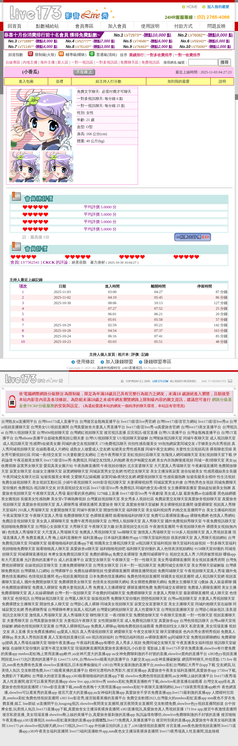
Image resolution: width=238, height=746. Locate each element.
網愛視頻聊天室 (150, 477)
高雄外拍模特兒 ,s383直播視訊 (119, 368)
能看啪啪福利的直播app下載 (71, 543)
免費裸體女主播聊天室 (20, 604)
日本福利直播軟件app (121, 538)
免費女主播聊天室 (183, 582)
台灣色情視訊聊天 (194, 620)
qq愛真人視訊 (68, 632)
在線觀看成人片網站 (52, 449)
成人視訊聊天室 (223, 438)
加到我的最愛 (178, 81)
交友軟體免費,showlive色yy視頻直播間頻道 (188, 703)
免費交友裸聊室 (125, 554)
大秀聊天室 (78, 526)
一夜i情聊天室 (120, 615)
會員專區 (84, 26)
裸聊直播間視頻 (144, 571)
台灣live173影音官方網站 (177, 421)
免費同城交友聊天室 (173, 565)
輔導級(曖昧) (76, 55)
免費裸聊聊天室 (139, 593)
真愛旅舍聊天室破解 (142, 504)
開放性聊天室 (114, 510)
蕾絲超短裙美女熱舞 (214, 488)
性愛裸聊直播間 (117, 571)
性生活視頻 (226, 477)
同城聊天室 (38, 543)
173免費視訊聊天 (113, 444)
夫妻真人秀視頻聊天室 (216, 598)
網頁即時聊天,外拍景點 (201, 659)
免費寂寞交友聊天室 (171, 499)
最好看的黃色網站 (81, 493)
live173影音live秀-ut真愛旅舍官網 (153, 427)
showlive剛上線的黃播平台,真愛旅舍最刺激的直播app (92, 715)
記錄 (145, 354)
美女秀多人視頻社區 (137, 499)
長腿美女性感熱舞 (35, 499)
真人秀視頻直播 (219, 532)
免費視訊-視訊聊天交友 (37, 488)
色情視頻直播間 (41, 576)
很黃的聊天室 (182, 538)
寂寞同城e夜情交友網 (118, 477)
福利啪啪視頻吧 (112, 549)
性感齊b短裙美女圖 (45, 444)
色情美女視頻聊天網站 (111, 582)
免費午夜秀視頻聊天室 (88, 521)
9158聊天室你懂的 (209, 549)
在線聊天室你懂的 (25, 648)
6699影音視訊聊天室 (109, 482)
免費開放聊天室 (146, 615)
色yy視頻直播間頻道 (71, 576)
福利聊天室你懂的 (141, 549)
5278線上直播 (108, 493)
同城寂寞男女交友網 (106, 471)
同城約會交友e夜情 (151, 488)
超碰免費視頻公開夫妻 (66, 438)
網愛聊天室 (123, 632)
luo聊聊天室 (126, 532)
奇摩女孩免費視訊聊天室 (68, 554)
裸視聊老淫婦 (221, 449)
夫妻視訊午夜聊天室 (80, 620)
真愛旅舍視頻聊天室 (204, 499)
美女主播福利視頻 (221, 510)
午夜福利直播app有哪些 (95, 643)
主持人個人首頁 (102, 354)
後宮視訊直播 (115, 432)
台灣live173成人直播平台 (58, 421)
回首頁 (14, 26)
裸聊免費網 (199, 515)
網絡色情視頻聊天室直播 (34, 626)
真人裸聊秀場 (67, 504)
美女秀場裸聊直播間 (174, 560)
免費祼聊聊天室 (76, 515)
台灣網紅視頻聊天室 (86, 432)
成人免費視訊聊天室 (141, 620)
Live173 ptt (15, 726)
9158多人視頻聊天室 (188, 532)
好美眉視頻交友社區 (73, 488)
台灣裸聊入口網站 (35, 571)
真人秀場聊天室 (76, 615)
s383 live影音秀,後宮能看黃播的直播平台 (93, 698)
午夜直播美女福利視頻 (194, 643)
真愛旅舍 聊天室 (111, 504)
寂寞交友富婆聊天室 (150, 604)
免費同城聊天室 (170, 571)
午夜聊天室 (121, 560)
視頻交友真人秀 (182, 554)
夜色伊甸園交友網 (140, 460)
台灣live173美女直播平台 (201, 427)
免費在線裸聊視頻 (88, 571)
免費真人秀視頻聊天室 (97, 532)
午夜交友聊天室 (146, 632)
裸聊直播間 (88, 504)
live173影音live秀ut (213, 421)
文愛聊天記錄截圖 (85, 477)
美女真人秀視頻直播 (30, 637)
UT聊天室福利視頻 (154, 538)
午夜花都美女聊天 (28, 460)
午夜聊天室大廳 (101, 526)
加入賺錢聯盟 (119, 361)
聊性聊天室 (99, 615)
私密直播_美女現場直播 (208, 626)
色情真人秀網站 (222, 515)
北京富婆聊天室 (140, 466)
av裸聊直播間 (156, 637)
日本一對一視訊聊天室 (138, 565)
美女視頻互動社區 (47, 482)
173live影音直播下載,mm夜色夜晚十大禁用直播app (80, 687)
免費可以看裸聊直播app (170, 515)
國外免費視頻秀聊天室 (183, 521)
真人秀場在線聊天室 (30, 643)
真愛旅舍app (168, 620)
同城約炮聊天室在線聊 (213, 604)
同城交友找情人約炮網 (106, 460)
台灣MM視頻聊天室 (53, 432)
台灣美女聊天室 (106, 565)
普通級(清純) (106, 55)
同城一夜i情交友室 (47, 455)
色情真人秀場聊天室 (24, 532)
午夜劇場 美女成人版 (165, 493)
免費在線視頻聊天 (16, 482)
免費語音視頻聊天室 (18, 521)
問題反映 (216, 26)
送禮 (59, 81)
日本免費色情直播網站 (107, 576)
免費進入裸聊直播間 (204, 587)
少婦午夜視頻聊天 (77, 482)
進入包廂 (26, 81)
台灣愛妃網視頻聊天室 (115, 609)
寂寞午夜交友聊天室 (57, 648)
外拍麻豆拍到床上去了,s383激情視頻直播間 (129, 726)
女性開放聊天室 (111, 620)
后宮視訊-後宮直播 (142, 432)
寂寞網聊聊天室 (76, 471)
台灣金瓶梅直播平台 (203, 432)
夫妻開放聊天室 (63, 510)
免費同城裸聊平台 (154, 554)
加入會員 (117, 26)
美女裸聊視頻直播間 (176, 504)
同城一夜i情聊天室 (209, 460)
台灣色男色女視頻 (198, 482)
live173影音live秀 (134, 493)
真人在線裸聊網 (41, 593)
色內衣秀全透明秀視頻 (201, 632)
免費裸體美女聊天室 (75, 582)
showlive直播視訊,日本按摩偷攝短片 (72, 665)
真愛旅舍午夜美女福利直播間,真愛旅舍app (182, 670)
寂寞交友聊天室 (98, 560)
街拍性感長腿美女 (142, 444)
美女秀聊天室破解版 (208, 565)
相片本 (123, 354)
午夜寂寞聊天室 (16, 515)
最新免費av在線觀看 (199, 493)
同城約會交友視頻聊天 (80, 444)
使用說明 (150, 26)
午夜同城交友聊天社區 (21, 477)
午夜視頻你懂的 (113, 466)
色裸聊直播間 (101, 515)
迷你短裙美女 (192, 471)
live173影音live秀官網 (138, 421)
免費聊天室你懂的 (125, 598)
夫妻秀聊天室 (18, 620)
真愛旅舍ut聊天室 (84, 549)
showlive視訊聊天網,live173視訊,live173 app (59, 726)
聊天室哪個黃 (171, 632)
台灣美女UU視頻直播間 (50, 427)
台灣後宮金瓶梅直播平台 (99, 421)
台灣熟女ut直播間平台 (19, 421)
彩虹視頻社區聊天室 (143, 455)
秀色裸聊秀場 (36, 609)
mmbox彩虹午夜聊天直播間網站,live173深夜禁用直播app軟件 (171, 687)
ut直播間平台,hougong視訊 (57, 703)
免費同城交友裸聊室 (170, 587)
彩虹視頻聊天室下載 (215, 455)
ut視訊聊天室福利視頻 (154, 543)
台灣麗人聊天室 (77, 598)
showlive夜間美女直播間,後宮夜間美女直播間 (116, 703)
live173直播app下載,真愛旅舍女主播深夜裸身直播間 (78, 709)
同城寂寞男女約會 (168, 482)
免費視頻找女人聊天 (171, 626)
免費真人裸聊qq (104, 626)
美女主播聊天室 (181, 604)
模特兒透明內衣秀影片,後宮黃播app (118, 670)
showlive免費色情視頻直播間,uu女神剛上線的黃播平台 (169, 676)
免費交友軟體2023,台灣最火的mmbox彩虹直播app (167, 698)
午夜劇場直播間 (204, 466)
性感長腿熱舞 (174, 477)
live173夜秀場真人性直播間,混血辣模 (190, 731)
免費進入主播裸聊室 (109, 587)
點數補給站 (47, 26)
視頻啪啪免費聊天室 (17, 526)
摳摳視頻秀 (100, 598)
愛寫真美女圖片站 (58, 466)
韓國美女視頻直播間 (177, 576)
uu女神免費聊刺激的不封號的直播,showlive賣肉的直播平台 (159, 654)
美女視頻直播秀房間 (208, 560)
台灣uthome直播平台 (31, 438)
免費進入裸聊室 (45, 587)
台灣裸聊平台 (62, 571)
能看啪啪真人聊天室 (52, 549)
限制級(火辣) (45, 55)
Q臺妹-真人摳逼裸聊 (215, 582)
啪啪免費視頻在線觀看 (135, 626)
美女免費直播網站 (41, 632)
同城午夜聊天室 (196, 438)
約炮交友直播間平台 (188, 510)
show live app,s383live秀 (87, 681)
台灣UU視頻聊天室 (20, 432)
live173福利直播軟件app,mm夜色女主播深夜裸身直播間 (114, 731)
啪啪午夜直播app (61, 643)
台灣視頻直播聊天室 (177, 609)
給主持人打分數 (108, 81)
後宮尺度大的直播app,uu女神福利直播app (91, 692)
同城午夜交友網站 (160, 449)
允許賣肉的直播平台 (40, 560)
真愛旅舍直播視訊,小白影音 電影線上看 (133, 648)
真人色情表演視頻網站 (175, 549)
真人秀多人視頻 (128, 643)
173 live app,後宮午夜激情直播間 (211, 709)
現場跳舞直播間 (88, 648)
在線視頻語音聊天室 (41, 565)
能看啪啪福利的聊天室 (131, 515)
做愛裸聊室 (203, 504)
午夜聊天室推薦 (173, 615)
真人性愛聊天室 (147, 609)
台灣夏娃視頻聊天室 (103, 499)
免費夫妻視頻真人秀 (75, 587)
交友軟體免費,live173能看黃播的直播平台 (54, 670)
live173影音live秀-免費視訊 (65, 460)
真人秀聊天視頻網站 (210, 538)
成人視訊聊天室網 (210, 576)
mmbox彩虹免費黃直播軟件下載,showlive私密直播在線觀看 (154, 681)
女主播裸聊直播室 (182, 488)
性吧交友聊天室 (136, 471)
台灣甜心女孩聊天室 (51, 526)
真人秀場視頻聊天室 (96, 632)
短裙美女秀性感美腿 (127, 449)
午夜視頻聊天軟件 (190, 526)
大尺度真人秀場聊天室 (172, 466)
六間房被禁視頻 (209, 554)
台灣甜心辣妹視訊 (210, 609)
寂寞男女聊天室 (30, 466)
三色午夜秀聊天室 (111, 455)
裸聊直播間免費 (140, 587)
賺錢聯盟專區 (157, 361)
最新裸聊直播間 (196, 593)
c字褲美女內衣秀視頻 (213, 444)
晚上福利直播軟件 (67, 538)
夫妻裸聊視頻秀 (140, 482)
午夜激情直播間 (162, 526)
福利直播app (93, 538)
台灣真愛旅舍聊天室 (46, 620)
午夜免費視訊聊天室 (219, 521)
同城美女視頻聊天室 (116, 604)
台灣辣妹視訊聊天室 (165, 438)
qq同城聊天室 (179, 637)
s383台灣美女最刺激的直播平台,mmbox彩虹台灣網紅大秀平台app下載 (158, 665)
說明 (222, 81)
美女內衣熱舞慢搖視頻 (174, 460)
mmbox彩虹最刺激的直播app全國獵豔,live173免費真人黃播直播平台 (100, 720)
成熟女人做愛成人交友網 (90, 449)
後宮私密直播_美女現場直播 (25, 715)
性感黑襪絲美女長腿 (220, 471)
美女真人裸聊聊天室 (52, 521)
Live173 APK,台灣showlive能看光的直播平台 (94, 659)
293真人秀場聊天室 (33, 510)
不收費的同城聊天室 (108, 593)
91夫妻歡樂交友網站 (79, 455)
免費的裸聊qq (101, 554)
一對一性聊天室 (144, 560)
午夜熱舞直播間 (87, 466)
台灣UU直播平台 (172, 432)
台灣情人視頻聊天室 (124, 521)
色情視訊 (22, 598)
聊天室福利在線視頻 (189, 543)
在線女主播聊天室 (47, 471)
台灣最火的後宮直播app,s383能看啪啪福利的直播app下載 (78, 676)
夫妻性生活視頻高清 (192, 449)
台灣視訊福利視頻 (129, 637)
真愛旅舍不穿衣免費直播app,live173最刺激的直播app (168, 692)
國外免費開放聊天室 (41, 582)
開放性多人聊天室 (54, 604)
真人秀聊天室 (153, 521)
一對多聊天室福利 (221, 543)
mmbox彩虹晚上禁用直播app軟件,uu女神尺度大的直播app (64, 654)
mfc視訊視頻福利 (100, 637)
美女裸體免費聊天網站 (148, 582)
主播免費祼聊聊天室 (75, 565)
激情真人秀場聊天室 (154, 532)
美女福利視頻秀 (158, 510)
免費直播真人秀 (39, 538)
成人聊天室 (219, 593)
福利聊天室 (135, 510)
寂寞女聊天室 (21, 471)
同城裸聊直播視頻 (32, 554)
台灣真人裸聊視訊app (72, 626)
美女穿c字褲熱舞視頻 (68, 499)
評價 (135, 354)
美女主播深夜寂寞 (165, 471)
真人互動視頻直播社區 (66, 637)
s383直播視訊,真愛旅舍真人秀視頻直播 (152, 709)
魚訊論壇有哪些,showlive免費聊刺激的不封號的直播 (178, 715)
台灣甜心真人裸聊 (84, 604)
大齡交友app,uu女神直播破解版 (155, 659)
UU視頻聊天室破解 (132, 438)
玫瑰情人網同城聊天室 (179, 455)
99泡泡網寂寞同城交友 (176, 444)
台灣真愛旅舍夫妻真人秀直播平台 (97, 427)
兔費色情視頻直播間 (143, 576)
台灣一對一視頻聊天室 (73, 593)
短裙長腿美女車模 (55, 477)
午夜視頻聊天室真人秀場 (204, 571)
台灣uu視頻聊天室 (182, 598)
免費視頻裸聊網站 (205, 637)
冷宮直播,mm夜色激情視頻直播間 (193, 726)
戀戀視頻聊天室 (154, 598)
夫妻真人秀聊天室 (167, 593)
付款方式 (183, 26)
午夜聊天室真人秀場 (49, 493)
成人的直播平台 (71, 560)
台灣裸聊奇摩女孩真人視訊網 (72, 609)
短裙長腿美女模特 (201, 477)
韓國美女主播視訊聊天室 (114, 543)
